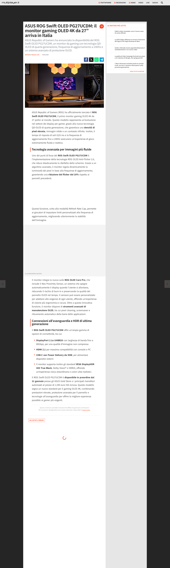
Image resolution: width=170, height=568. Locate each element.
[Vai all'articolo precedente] (167, 284)
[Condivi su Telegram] (102, 59)
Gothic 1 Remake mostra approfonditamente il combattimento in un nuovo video (130, 49)
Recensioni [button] (120, 3)
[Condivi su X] (91, 59)
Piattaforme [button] (105, 3)
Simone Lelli (36, 55)
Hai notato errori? (36, 420)
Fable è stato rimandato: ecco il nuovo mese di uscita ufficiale (129, 32)
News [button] (132, 3)
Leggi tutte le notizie (137, 71)
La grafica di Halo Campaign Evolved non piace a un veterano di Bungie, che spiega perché (130, 57)
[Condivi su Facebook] (86, 59)
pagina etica (86, 410)
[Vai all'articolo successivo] (2, 284)
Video (140, 3)
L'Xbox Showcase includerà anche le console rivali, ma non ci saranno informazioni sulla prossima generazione (129, 65)
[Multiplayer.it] (10, 3)
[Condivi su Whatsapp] (96, 59)
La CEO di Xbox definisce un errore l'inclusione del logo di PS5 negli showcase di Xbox (130, 40)
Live (148, 3)
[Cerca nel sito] (162, 2)
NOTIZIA (27, 55)
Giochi (155, 3)
